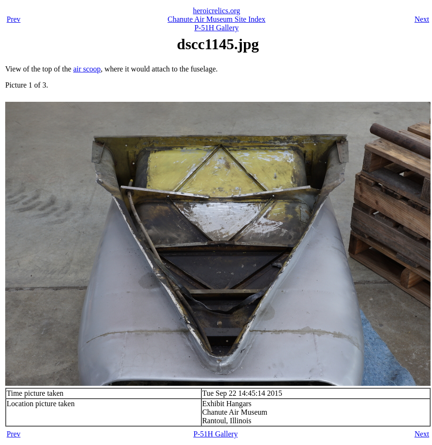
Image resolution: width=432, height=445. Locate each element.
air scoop (87, 69)
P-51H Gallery (216, 28)
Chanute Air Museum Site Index (217, 19)
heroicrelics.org (216, 11)
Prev (13, 19)
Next (422, 19)
